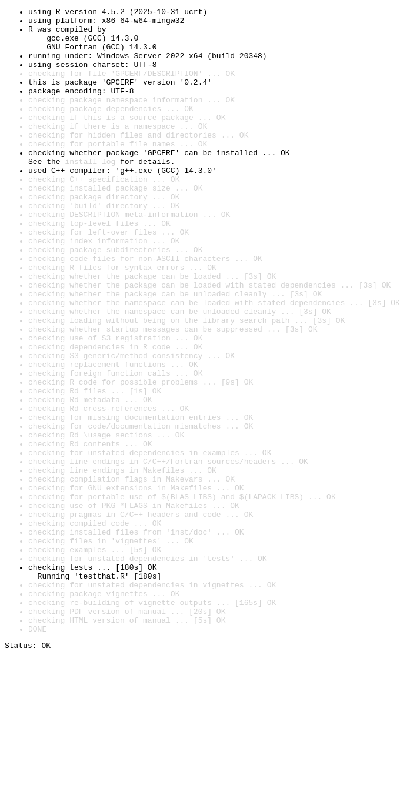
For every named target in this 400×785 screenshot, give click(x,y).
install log (90, 193)
